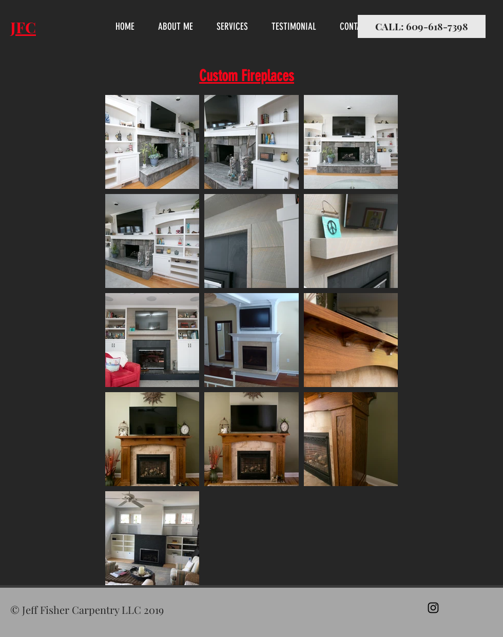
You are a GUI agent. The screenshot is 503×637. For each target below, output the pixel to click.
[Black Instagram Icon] (433, 608)
